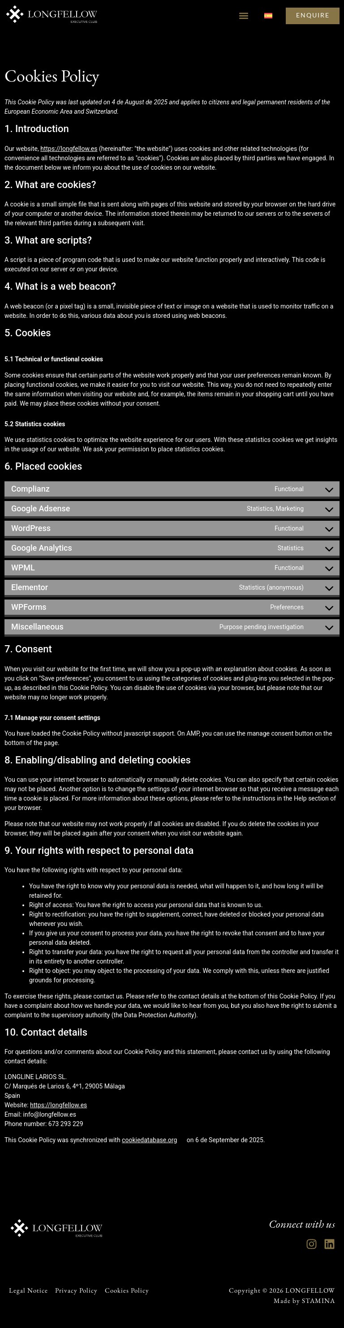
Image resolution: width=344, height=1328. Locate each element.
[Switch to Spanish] (267, 16)
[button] (242, 16)
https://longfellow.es (68, 148)
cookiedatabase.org (149, 1140)
